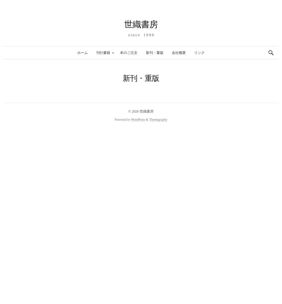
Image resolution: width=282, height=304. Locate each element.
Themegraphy (158, 119)
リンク (199, 53)
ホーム (82, 53)
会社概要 (179, 53)
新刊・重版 (154, 53)
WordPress (138, 119)
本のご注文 (128, 53)
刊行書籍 (103, 53)
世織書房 (141, 24)
